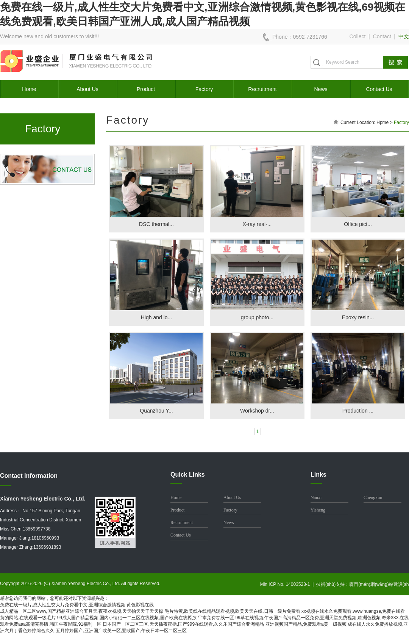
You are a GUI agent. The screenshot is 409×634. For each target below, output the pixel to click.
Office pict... (358, 224)
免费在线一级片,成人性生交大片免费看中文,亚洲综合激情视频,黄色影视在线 (77, 604)
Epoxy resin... (358, 317)
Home (29, 89)
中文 (403, 36)
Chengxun (373, 497)
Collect (358, 36)
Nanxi (316, 497)
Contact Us (379, 89)
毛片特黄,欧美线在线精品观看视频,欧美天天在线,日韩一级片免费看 (232, 611)
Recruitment (262, 89)
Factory (204, 89)
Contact (382, 36)
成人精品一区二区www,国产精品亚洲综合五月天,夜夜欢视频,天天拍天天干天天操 (81, 611)
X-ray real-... (257, 224)
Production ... (358, 411)
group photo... (257, 317)
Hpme (382, 122)
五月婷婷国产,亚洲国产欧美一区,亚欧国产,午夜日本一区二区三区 (121, 630)
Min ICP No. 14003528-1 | (288, 584)
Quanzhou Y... (156, 411)
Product (146, 89)
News (320, 89)
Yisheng (318, 510)
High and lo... (156, 317)
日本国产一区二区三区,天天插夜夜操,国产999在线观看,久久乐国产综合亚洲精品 (183, 624)
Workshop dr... (257, 411)
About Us (87, 89)
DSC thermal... (156, 224)
